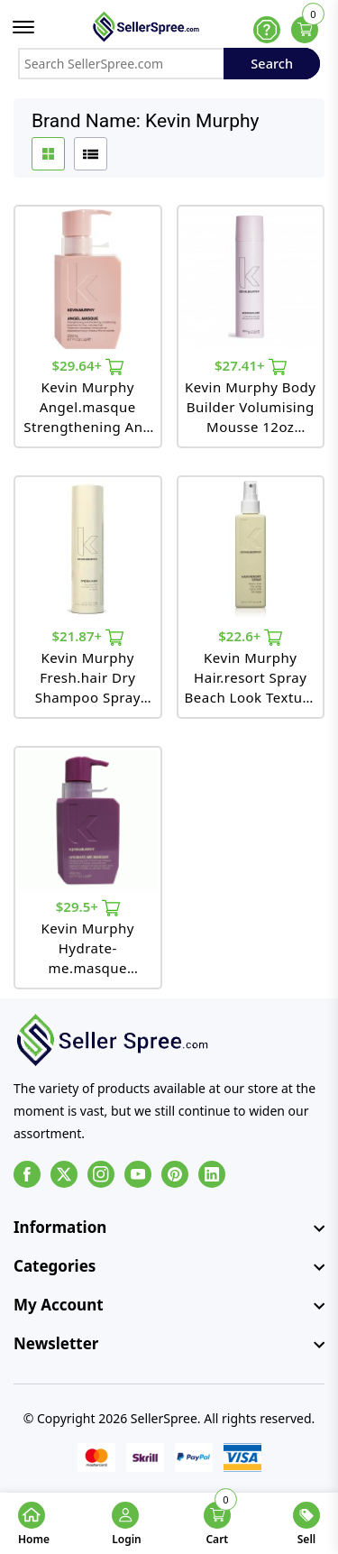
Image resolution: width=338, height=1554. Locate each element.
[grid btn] (48, 153)
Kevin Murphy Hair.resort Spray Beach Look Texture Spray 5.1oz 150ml (250, 677)
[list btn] (90, 153)
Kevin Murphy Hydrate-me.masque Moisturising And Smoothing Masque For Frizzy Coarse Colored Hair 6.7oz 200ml (87, 948)
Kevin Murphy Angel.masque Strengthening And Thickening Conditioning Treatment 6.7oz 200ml (87, 407)
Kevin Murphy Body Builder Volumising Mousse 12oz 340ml (250, 407)
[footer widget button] (169, 1227)
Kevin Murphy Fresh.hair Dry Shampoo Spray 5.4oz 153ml (88, 677)
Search (272, 63)
